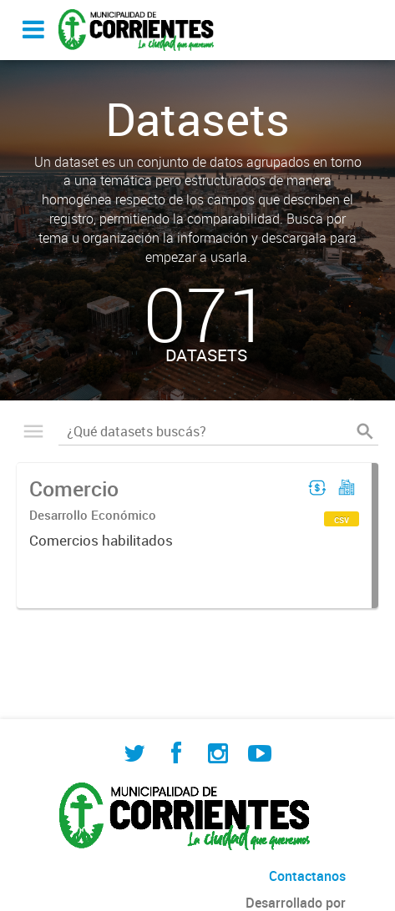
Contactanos (307, 876)
